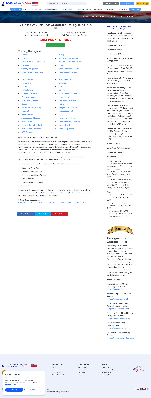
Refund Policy (106, 375)
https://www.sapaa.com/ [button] (117, 309)
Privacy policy (106, 367)
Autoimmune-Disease (30, 118)
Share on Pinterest (66, 214)
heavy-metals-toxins (68, 73)
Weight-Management (68, 108)
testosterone (27, 90)
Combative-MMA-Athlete (69, 122)
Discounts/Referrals (83, 370)
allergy (62, 55)
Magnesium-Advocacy (68, 118)
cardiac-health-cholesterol (70, 62)
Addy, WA (22, 203)
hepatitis (25, 76)
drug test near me (63, 392)
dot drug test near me (46, 392)
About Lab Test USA (58, 375)
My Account (127, 4)
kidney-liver (26, 83)
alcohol (24, 55)
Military (62, 104)
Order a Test (55, 370)
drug (61, 66)
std (60, 87)
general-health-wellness (32, 73)
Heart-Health (64, 125)
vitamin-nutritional (29, 94)
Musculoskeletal (66, 111)
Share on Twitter (47, 214)
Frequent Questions (83, 367)
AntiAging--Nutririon (67, 101)
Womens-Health (28, 97)
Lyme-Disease (27, 115)
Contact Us (80, 375)
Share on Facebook (27, 214)
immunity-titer (27, 80)
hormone (62, 76)
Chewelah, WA (65, 203)
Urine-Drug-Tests (66, 129)
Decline (33, 389)
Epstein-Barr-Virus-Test (31, 125)
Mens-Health (64, 97)
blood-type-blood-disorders (33, 62)
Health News (81, 372)
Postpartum (26, 122)
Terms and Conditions (108, 370)
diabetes (25, 66)
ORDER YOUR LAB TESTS (55, 45)
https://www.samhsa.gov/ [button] (118, 318)
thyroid (62, 90)
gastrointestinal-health (69, 69)
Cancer (24, 104)
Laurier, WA (80, 203)
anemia (24, 59)
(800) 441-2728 (110, 4)
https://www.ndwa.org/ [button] (117, 299)
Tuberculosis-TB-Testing (69, 94)
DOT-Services (27, 132)
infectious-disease (66, 80)
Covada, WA (50, 203)
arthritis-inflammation (68, 59)
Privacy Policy (10, 384)
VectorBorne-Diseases (31, 129)
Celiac (61, 115)
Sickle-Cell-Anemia (29, 101)
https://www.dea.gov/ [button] (116, 328)
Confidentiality (106, 372)
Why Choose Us (57, 372)
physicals (63, 83)
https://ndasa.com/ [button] (115, 289)
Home (86, 17)
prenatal (25, 111)
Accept (14, 389)
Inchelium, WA (36, 203)
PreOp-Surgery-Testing (31, 108)
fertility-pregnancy (29, 69)
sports (24, 87)
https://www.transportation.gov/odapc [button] (123, 338)
